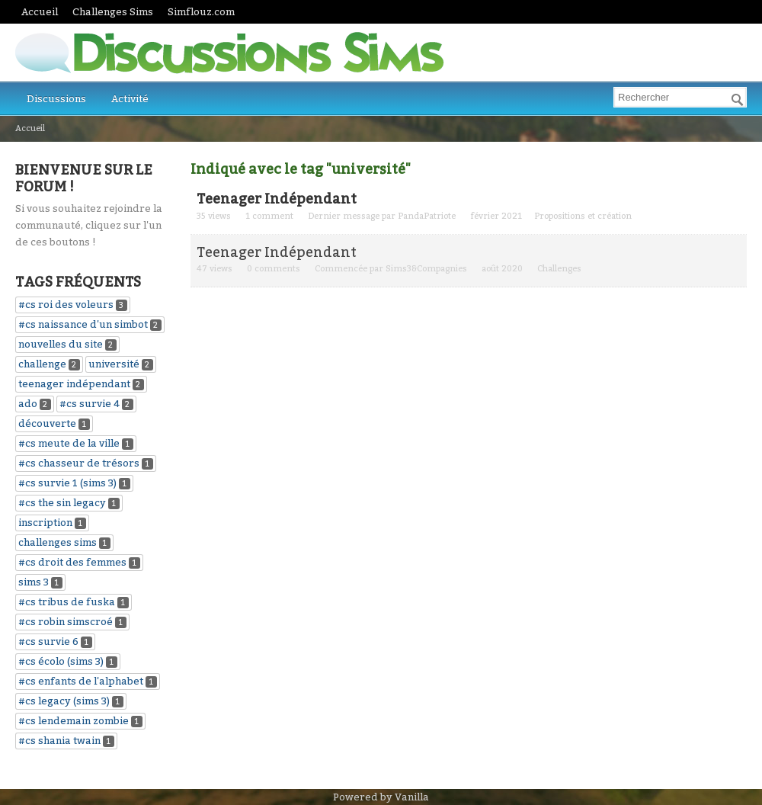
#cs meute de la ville (69, 443)
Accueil (39, 12)
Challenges (559, 269)
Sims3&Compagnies (426, 269)
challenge (42, 364)
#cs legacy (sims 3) (64, 701)
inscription (45, 522)
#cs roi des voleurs (66, 304)
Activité (130, 98)
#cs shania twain (59, 740)
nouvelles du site (60, 344)
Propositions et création (583, 216)
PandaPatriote (427, 216)
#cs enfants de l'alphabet (80, 681)
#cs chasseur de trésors (78, 463)
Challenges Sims (112, 12)
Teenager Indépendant (277, 199)
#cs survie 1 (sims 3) (67, 483)
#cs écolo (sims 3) (61, 661)
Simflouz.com (201, 12)
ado (27, 403)
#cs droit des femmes (72, 562)
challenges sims (57, 542)
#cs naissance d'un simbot (83, 324)
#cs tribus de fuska (66, 602)
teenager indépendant (74, 384)
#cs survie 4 (89, 403)
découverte (47, 423)
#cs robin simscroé (65, 621)
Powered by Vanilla (381, 797)
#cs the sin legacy (62, 502)
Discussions (56, 98)
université (113, 364)
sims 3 (33, 582)
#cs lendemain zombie (73, 720)
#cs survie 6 (48, 641)
